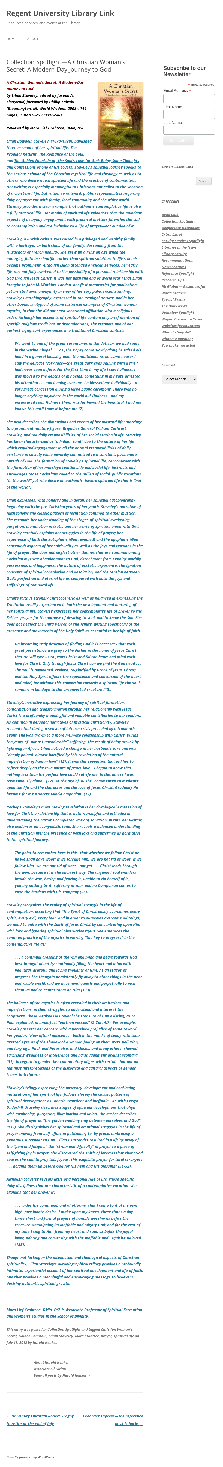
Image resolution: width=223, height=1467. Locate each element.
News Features (174, 266)
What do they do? (176, 332)
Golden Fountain (33, 1335)
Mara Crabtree (87, 1335)
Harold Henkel (44, 1342)
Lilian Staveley (61, 1335)
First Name (172, 107)
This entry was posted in (27, 1329)
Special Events (173, 299)
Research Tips (173, 279)
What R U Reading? (177, 338)
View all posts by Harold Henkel (62, 1375)
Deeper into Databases (181, 227)
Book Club (170, 214)
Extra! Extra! (172, 234)
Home (11, 38)
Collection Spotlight (63, 1329)
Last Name (172, 123)
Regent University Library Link (60, 13)
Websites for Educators (181, 325)
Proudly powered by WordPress (30, 1457)
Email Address (177, 90)
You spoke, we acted (178, 345)
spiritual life (124, 1335)
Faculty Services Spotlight (183, 240)
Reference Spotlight (178, 273)
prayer (106, 1335)
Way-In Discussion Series (182, 319)
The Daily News (174, 306)
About (32, 38)
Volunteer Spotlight (178, 312)
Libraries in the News (179, 247)
